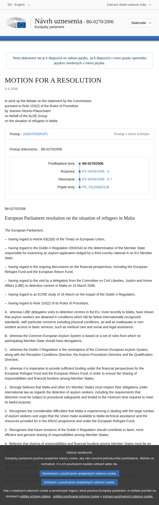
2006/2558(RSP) (35, 134)
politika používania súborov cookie (76, 502)
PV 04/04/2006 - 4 (95, 171)
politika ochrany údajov (35, 502)
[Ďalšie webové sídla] (129, 5)
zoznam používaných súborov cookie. (128, 502)
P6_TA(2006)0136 (95, 187)
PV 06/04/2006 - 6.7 (97, 179)
